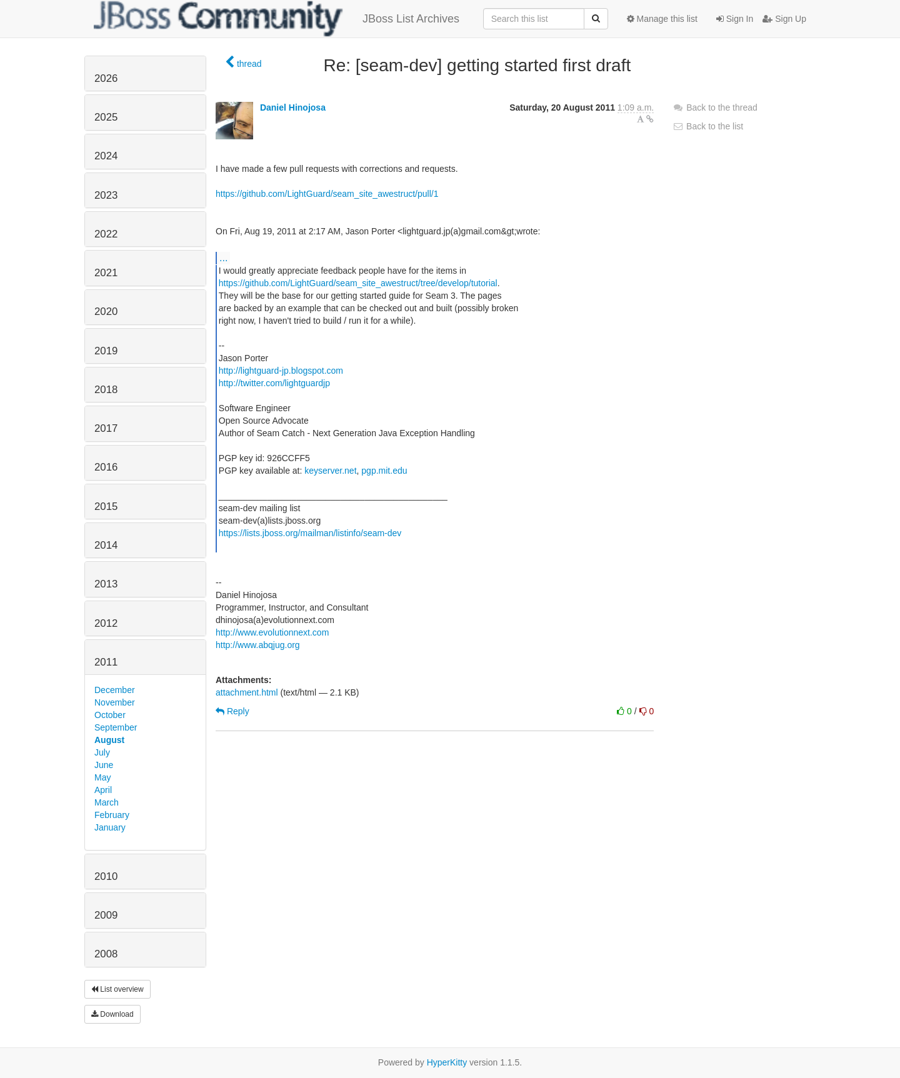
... (223, 257)
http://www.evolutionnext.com (272, 632)
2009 (106, 915)
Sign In (734, 19)
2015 (106, 506)
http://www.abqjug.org (258, 645)
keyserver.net (330, 471)
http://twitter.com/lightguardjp (274, 383)
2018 (106, 390)
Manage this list (662, 19)
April (103, 790)
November (114, 702)
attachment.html (247, 692)
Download (112, 1014)
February (111, 815)
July (102, 752)
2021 (106, 273)
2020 (106, 311)
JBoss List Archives (276, 18)
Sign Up (784, 19)
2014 (106, 545)
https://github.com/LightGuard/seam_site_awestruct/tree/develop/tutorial (358, 283)
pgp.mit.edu (384, 471)
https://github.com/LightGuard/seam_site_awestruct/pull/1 (327, 194)
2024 (106, 156)
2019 (106, 351)
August (109, 740)
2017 (106, 428)
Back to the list (707, 126)
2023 (106, 195)
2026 (106, 78)
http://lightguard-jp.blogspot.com (281, 371)
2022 (106, 234)
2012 (106, 623)
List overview (117, 989)
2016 (106, 467)
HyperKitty (447, 1062)
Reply (232, 711)
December (114, 690)
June (103, 765)
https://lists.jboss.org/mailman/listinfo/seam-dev (310, 533)
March (106, 802)
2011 (106, 662)
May (102, 777)
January (110, 827)
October (110, 715)
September (115, 727)
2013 (106, 584)
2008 (106, 954)
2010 (106, 876)
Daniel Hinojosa (293, 107)
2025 (106, 117)
